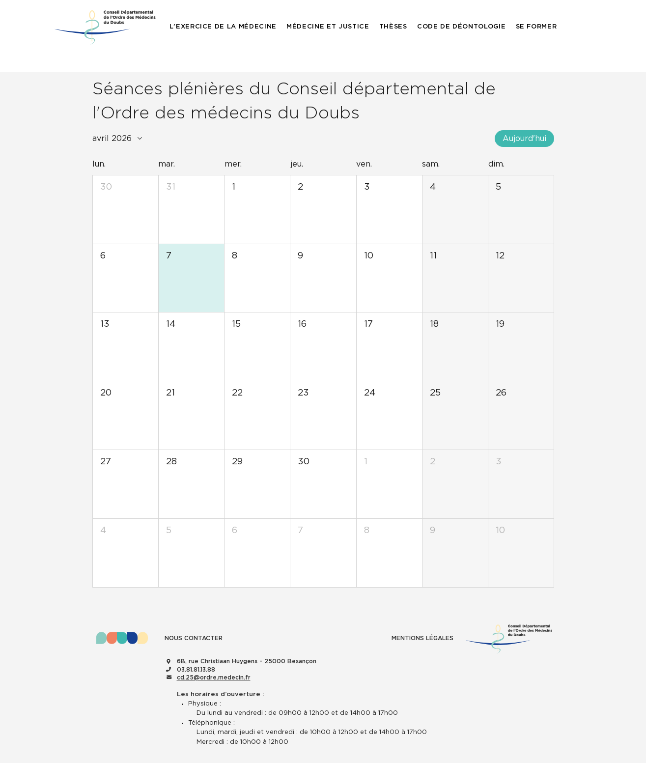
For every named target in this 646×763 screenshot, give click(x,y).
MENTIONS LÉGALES (422, 638)
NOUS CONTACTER (194, 638)
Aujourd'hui (524, 138)
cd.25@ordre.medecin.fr (214, 677)
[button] (223, 27)
